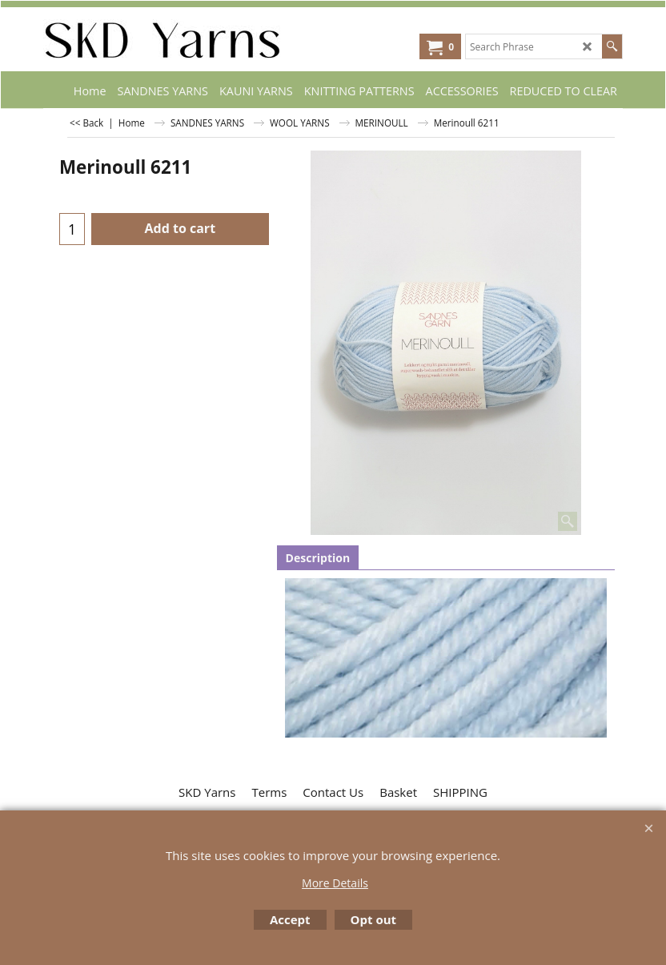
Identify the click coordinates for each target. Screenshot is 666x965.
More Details (335, 883)
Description (318, 557)
